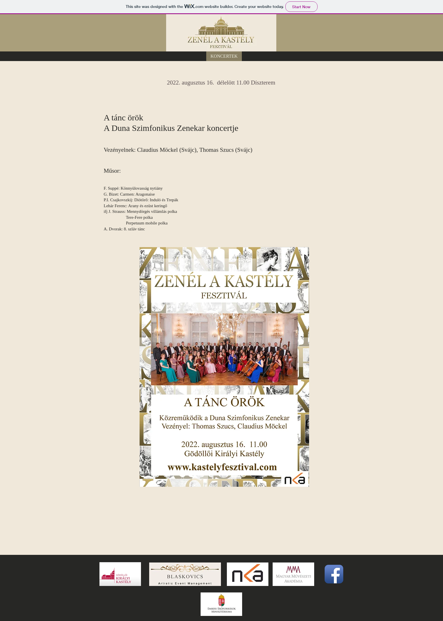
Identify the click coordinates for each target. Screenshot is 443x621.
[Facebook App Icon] (334, 574)
